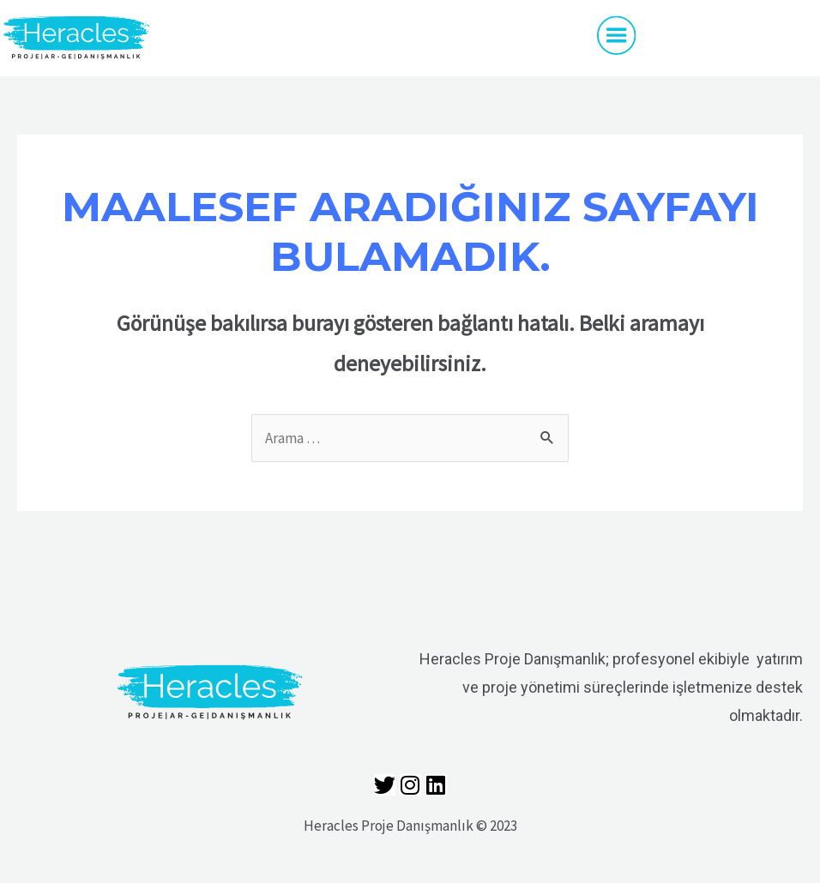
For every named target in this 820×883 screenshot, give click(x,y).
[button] (616, 38)
